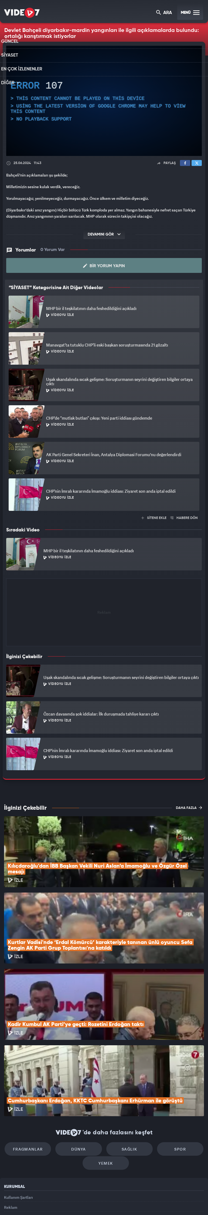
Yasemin (164, 1202)
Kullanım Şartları (18, 1139)
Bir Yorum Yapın (104, 265)
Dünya (81, 1089)
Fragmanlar (35, 1089)
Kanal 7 (37, 1202)
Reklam (10, 1152)
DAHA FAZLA (189, 807)
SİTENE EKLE (153, 518)
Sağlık (127, 1089)
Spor (173, 1089)
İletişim (10, 1164)
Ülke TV (101, 1202)
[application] (104, 101)
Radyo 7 (59, 1202)
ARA (164, 13)
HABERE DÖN (184, 518)
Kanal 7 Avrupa (81, 1202)
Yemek (106, 1105)
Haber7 (131, 1202)
